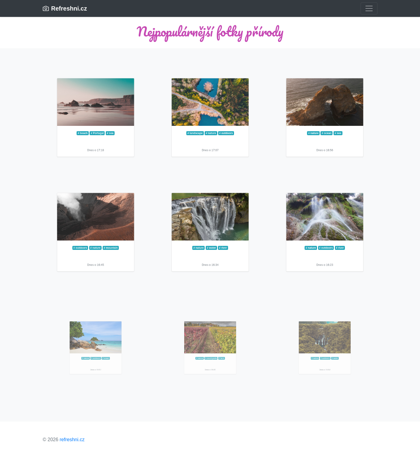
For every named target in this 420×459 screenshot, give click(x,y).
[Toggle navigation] (369, 8)
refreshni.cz (72, 439)
